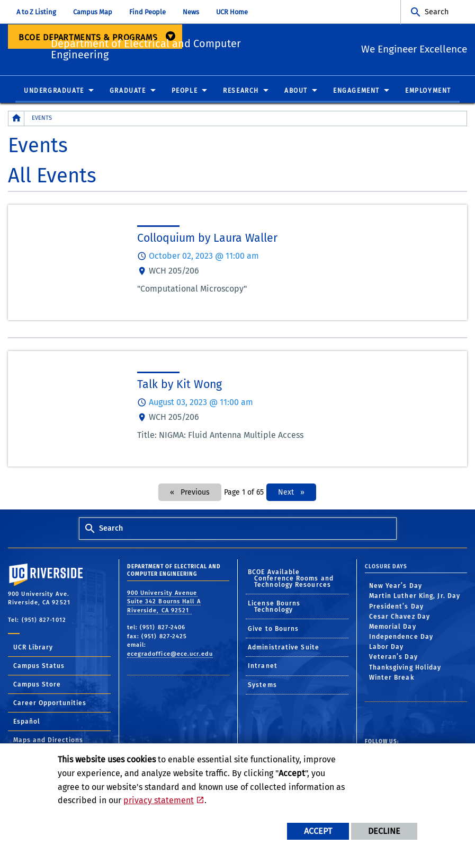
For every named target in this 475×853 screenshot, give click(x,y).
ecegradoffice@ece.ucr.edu (170, 653)
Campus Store (37, 685)
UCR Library (33, 648)
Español (26, 722)
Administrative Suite (283, 648)
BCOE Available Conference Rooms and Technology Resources (291, 579)
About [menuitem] (296, 91)
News (191, 12)
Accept (318, 831)
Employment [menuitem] (428, 91)
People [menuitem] (185, 91)
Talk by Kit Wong (179, 385)
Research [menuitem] (241, 91)
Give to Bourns (273, 628)
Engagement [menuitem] (356, 91)
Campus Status (39, 666)
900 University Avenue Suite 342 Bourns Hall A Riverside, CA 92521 (164, 602)
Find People (147, 12)
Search (437, 11)
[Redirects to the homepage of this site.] (16, 119)
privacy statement (158, 800)
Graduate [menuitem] (128, 91)
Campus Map (92, 12)
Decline (384, 831)
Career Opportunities (49, 703)
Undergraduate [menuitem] (54, 91)
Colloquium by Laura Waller (207, 238)
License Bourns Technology (274, 607)
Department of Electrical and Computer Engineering (176, 47)
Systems (262, 685)
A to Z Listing (36, 12)
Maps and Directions (48, 740)
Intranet (262, 666)
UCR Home (232, 12)
